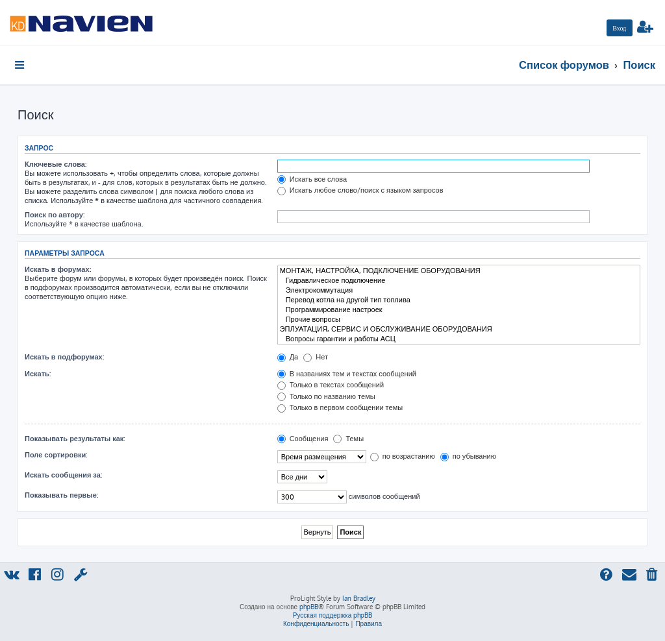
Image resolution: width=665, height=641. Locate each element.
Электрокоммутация (459, 290)
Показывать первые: (61, 495)
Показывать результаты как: (75, 438)
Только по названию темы (326, 396)
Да (288, 356)
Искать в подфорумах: (64, 356)
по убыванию (468, 456)
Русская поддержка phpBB (333, 615)
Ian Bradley (358, 598)
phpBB (308, 607)
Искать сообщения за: (63, 474)
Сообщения (303, 438)
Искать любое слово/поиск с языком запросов (360, 190)
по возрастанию (402, 456)
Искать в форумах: (58, 269)
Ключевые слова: (55, 164)
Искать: (38, 373)
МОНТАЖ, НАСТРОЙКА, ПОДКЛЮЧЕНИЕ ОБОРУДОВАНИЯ (459, 271)
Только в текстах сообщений (330, 384)
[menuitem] (620, 27)
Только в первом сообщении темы (340, 407)
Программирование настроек (459, 310)
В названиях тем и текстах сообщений (346, 373)
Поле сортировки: (56, 454)
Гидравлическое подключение (459, 280)
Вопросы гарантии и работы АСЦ (459, 339)
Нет (315, 356)
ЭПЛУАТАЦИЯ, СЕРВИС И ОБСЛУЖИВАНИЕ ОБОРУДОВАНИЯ (459, 329)
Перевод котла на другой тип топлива (459, 300)
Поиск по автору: (54, 214)
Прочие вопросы (459, 319)
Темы (348, 438)
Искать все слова (312, 179)
